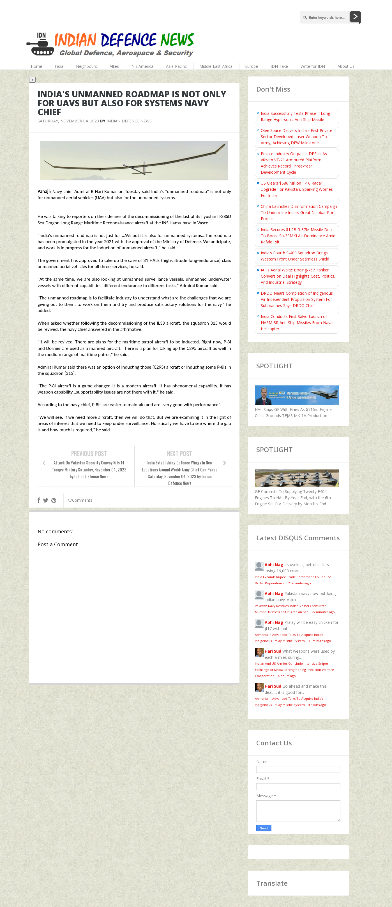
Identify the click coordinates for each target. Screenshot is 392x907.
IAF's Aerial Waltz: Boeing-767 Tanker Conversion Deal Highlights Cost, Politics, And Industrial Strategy (298, 276)
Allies (114, 66)
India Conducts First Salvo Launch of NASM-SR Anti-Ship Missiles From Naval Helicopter (297, 322)
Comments (80, 500)
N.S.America (142, 66)
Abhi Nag (274, 564)
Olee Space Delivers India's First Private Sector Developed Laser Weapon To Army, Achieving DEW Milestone (296, 136)
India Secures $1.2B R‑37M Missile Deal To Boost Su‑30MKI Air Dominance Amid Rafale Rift (298, 236)
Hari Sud (273, 651)
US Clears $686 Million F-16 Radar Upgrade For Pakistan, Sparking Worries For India (297, 189)
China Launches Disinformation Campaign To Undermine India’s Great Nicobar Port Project (299, 212)
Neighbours (86, 66)
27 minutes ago (323, 612)
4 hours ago (287, 676)
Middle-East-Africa (215, 66)
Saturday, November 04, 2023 (68, 121)
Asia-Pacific (176, 66)
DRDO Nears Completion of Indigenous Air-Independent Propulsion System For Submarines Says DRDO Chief (297, 299)
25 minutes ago (299, 583)
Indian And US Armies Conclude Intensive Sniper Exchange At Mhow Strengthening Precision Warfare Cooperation (294, 669)
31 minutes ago (319, 641)
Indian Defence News (129, 121)
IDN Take (279, 66)
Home (36, 66)
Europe (251, 66)
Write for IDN (313, 66)
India (59, 66)
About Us (346, 66)
